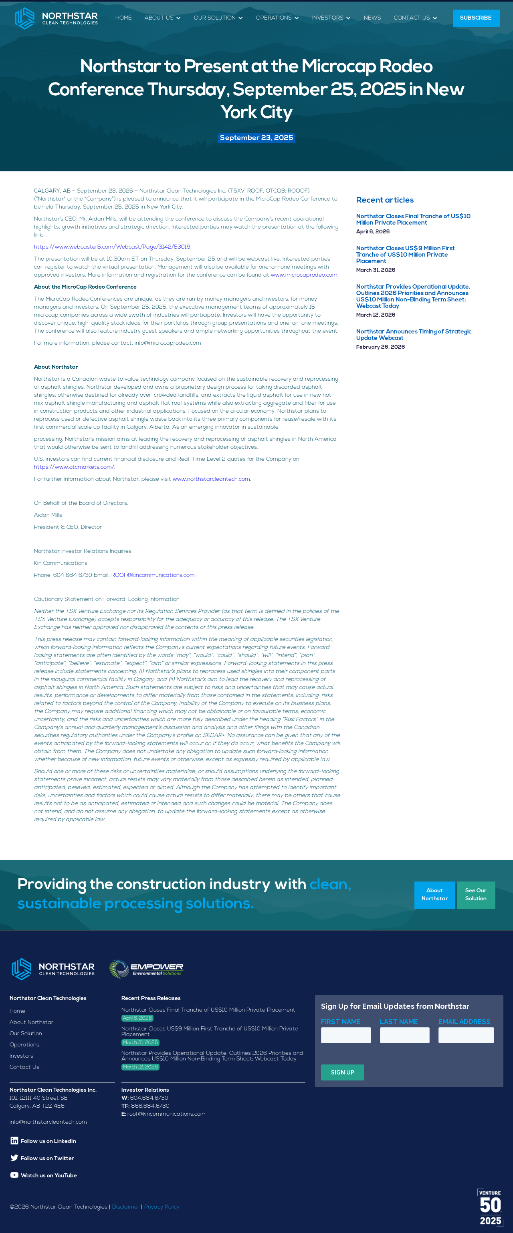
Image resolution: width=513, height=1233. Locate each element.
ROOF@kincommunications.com (153, 575)
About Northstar (31, 1023)
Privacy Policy (162, 1207)
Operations (24, 1045)
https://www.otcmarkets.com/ (74, 467)
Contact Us (24, 1067)
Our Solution (26, 1034)
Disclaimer (125, 1207)
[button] (163, 18)
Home (123, 18)
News (372, 18)
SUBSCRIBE (476, 18)
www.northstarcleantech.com (211, 479)
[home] (56, 18)
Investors (21, 1056)
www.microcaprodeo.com (304, 275)
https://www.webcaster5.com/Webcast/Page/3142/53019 (112, 247)
